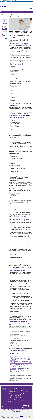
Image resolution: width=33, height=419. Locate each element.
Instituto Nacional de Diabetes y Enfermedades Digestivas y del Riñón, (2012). (19, 359)
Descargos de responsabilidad (28, 409)
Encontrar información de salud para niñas (22, 400)
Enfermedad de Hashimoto (13, 194)
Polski (20, 412)
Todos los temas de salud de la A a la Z (16, 400)
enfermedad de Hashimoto (21, 158)
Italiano (24, 412)
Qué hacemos (4, 389)
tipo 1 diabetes (21, 64)
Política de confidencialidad (22, 409)
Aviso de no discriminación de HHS (5, 409)
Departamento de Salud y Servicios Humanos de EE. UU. (8, 1)
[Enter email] (3, 38)
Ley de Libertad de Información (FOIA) (9, 410)
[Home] (7, 7)
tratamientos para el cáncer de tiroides (19, 268)
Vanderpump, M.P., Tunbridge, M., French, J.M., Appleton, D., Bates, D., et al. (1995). (20, 362)
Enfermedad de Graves (13, 195)
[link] (2, 406)
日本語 (27, 412)
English (31, 412)
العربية (13, 412)
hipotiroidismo (19, 147)
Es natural (9, 389)
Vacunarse (21, 398)
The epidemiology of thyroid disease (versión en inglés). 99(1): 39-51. (20, 364)
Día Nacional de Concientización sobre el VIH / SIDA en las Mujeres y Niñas (10, 396)
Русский (12, 412)
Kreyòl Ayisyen (15, 412)
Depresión (15, 392)
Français (18, 412)
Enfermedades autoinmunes (16, 388)
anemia (18, 64)
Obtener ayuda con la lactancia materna (22, 389)
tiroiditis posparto (28, 158)
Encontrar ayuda (22, 387)
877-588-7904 (14, 353)
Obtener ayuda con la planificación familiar (22, 394)
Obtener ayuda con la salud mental (22, 397)
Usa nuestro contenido (17, 410)
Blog (26, 389)
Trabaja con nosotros (3, 390)
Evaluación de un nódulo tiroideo (25, 370)
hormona (26, 39)
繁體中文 (4, 412)
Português (22, 412)
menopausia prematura (13, 52)
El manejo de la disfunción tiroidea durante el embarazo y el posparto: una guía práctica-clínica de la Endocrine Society (21, 361)
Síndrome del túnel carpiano (16, 391)
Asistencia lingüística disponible (12, 409)
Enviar (6, 38)
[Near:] (4, 28)
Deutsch (26, 412)
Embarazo (15, 396)
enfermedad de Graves (23, 115)
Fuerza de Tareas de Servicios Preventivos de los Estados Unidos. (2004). (19, 356)
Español (2, 412)
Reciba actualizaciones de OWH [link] (7, 406)
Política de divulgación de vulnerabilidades (24, 410)
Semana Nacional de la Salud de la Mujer (10, 399)
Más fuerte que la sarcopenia (10, 400)
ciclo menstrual (24, 318)
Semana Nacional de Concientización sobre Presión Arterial (10, 392)
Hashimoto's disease (17, 80)
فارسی (29, 412)
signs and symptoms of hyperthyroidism (24, 167)
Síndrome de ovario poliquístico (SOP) (16, 395)
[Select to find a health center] (5, 28)
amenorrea (11, 50)
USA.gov (14, 410)
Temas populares (16, 387)
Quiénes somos (4, 387)
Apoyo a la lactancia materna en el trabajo (10, 402)
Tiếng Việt (6, 412)
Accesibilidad (17, 409)
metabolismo (10, 41)
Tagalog (10, 412)
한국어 (8, 412)
